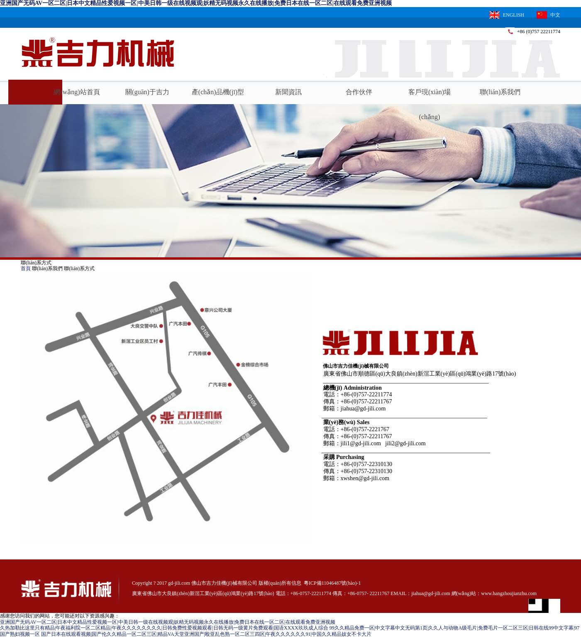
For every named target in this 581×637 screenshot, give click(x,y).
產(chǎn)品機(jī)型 (218, 91)
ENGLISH (506, 15)
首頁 (26, 268)
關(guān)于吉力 (147, 91)
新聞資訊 (288, 91)
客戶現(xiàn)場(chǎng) (429, 96)
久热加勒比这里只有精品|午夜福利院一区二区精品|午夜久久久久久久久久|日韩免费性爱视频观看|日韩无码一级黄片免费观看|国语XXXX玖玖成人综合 (164, 628)
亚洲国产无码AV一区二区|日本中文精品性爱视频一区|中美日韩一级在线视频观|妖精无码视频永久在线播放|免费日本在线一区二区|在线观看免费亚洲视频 (196, 3)
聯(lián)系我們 (500, 91)
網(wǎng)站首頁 (77, 91)
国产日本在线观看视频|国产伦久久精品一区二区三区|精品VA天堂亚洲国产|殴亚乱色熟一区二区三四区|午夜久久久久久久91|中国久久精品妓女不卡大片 (206, 634)
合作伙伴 (359, 91)
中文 (548, 15)
